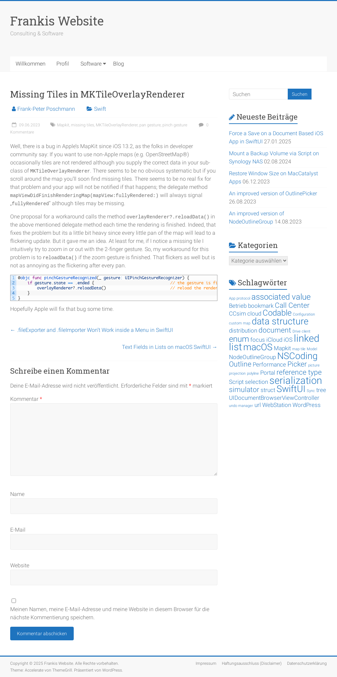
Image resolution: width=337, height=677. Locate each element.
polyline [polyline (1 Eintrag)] (253, 373)
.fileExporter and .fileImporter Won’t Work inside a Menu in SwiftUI (91, 330)
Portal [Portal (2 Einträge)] (267, 372)
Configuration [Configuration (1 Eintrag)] (304, 314)
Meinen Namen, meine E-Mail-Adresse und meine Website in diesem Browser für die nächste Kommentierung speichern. (109, 613)
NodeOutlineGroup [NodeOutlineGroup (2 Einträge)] (252, 357)
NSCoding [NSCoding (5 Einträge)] (297, 356)
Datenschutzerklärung (307, 663)
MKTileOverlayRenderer (117, 125)
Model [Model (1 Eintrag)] (312, 349)
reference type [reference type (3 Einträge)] (299, 372)
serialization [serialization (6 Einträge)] (295, 380)
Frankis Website (57, 21)
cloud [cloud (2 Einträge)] (254, 313)
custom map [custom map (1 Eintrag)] (239, 323)
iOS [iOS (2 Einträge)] (288, 339)
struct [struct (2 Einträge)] (268, 390)
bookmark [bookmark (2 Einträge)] (260, 305)
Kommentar (26, 399)
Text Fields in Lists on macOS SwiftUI (169, 347)
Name (17, 494)
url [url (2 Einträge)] (257, 405)
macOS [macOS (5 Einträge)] (257, 347)
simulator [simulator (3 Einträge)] (244, 390)
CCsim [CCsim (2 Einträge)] (237, 313)
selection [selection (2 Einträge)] (256, 381)
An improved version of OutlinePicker (273, 193)
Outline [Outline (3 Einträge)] (240, 364)
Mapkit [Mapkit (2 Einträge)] (282, 348)
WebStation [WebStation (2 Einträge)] (276, 405)
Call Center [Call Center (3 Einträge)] (292, 305)
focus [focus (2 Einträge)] (257, 339)
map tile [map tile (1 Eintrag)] (298, 349)
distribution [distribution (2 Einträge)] (243, 330)
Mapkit (63, 125)
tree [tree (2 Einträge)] (321, 390)
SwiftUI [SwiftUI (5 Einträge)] (291, 389)
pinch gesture (174, 125)
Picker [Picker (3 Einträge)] (297, 364)
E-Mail (17, 530)
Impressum (206, 663)
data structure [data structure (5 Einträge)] (280, 321)
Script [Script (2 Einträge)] (236, 381)
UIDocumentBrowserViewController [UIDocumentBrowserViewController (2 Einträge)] (274, 397)
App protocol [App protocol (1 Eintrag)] (239, 298)
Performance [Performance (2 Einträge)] (269, 364)
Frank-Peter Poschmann (46, 109)
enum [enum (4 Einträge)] (239, 339)
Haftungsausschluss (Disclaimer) (252, 663)
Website (19, 565)
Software (91, 63)
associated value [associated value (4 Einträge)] (281, 297)
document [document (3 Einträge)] (275, 330)
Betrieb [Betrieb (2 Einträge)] (238, 305)
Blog (118, 63)
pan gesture (150, 125)
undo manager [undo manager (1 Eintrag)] (241, 406)
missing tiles (82, 125)
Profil (62, 63)
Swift (100, 109)
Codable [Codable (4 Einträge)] (277, 313)
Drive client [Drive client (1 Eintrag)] (301, 331)
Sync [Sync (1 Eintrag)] (311, 391)
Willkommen (31, 63)
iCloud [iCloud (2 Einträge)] (274, 339)
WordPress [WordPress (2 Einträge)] (306, 405)
